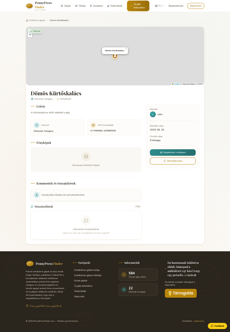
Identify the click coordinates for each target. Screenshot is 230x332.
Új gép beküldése (138, 5)
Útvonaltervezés (172, 161)
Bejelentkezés (176, 5)
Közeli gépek (79, 280)
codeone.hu (198, 321)
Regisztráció (196, 5)
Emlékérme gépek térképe (87, 275)
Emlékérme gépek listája (86, 270)
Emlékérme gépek (35, 20)
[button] (115, 56)
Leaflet (175, 84)
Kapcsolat (78, 296)
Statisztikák (79, 291)
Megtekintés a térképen (173, 152)
